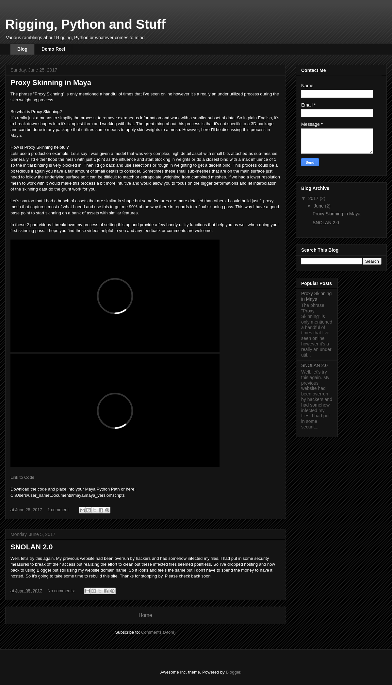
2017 (314, 198)
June (319, 206)
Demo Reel (53, 49)
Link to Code (22, 477)
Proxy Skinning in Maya (50, 82)
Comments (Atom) (158, 632)
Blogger (233, 672)
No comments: (62, 590)
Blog (22, 49)
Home (145, 615)
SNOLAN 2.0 (31, 547)
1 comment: (59, 509)
